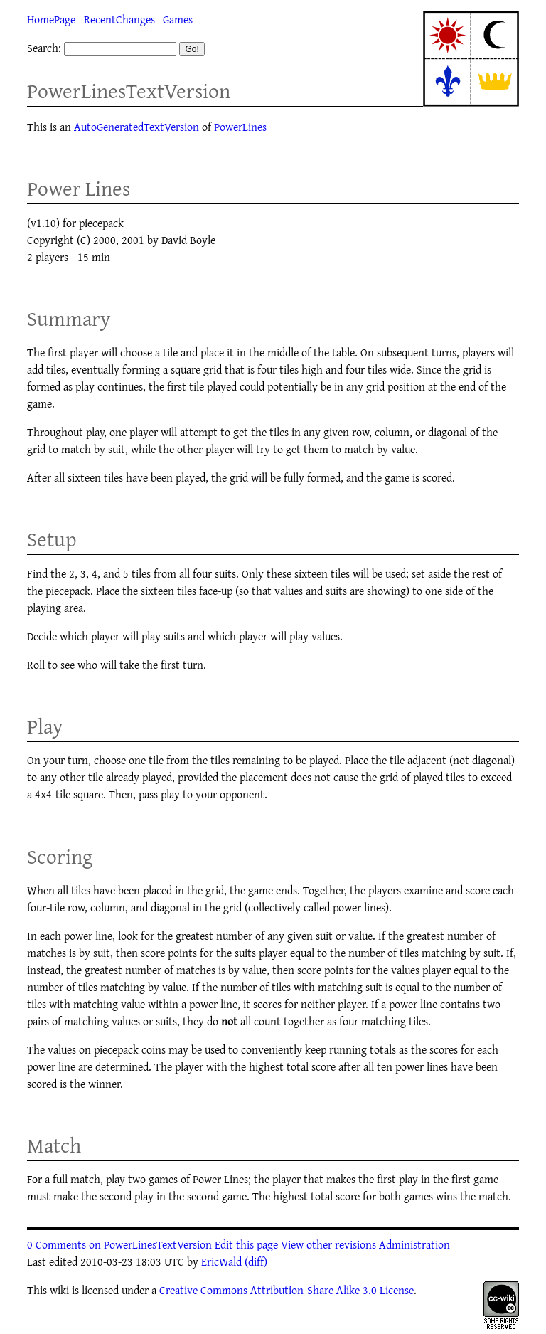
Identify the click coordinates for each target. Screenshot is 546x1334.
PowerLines (240, 126)
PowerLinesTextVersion (128, 90)
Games (178, 19)
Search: (44, 47)
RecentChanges (119, 19)
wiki (59, 1289)
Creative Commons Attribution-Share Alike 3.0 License (286, 1289)
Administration (414, 1244)
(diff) (256, 1261)
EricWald (221, 1261)
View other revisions (328, 1244)
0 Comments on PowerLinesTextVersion (119, 1244)
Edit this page (246, 1244)
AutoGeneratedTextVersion (136, 126)
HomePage (51, 19)
